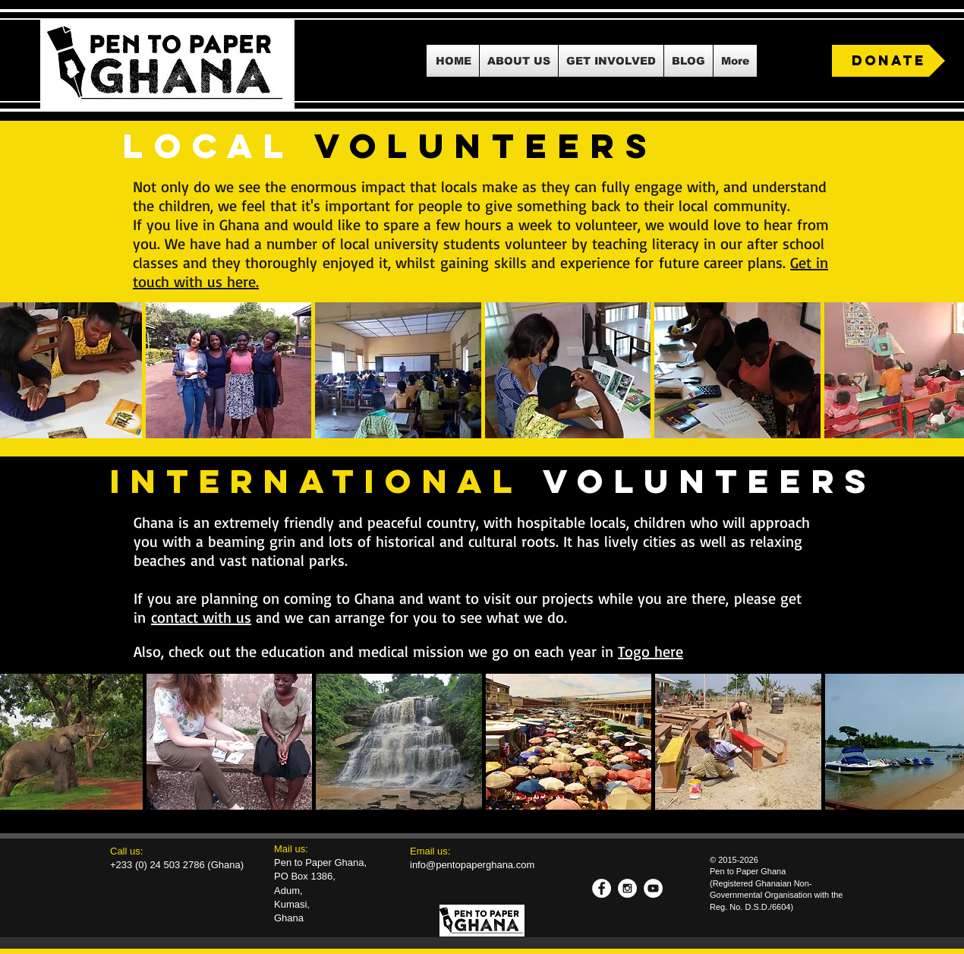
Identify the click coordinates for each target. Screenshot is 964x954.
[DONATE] (888, 61)
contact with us (201, 617)
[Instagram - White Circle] (627, 888)
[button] (519, 61)
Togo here (650, 651)
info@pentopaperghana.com (472, 864)
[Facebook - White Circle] (601, 888)
